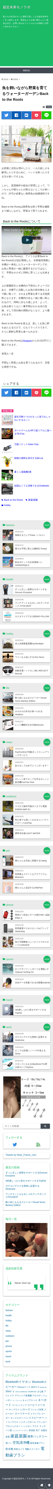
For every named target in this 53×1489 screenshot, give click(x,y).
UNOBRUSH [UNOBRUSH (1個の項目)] (32, 1392)
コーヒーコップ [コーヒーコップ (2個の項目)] (19, 1405)
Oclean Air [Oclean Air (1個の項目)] (43, 1387)
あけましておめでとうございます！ (32, 765)
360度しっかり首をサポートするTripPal (26, 1180)
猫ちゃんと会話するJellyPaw (29, 887)
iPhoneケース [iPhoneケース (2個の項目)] (24, 1387)
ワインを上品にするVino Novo (29, 657)
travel (8, 1356)
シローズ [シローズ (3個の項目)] (25, 1409)
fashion (9, 1310)
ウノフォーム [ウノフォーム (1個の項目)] (17, 1400)
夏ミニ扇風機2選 (22, 472)
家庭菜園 (32, 500)
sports (9, 1351)
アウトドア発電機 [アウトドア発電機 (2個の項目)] (23, 1395)
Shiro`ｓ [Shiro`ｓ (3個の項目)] (10, 1391)
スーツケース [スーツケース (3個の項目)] (22, 1413)
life (7, 1325)
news (8, 1330)
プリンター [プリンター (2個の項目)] (41, 1422)
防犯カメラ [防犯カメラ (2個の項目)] (19, 1449)
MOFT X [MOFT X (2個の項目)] (35, 1387)
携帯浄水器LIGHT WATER (27, 833)
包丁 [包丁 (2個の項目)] (38, 1430)
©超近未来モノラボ (21, 1478)
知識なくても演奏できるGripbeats (31, 485)
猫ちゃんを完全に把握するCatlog (31, 860)
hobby (49, 107)
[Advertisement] (26, 50)
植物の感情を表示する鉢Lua (28, 458)
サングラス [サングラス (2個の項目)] (14, 1409)
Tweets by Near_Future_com (21, 1155)
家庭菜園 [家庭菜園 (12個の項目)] (18, 1436)
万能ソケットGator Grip (26, 444)
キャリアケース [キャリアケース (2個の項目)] (29, 1400)
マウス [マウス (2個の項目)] (35, 1426)
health (9, 1315)
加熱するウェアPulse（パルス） (30, 535)
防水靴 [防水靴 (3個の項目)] (9, 1449)
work (8, 1361)
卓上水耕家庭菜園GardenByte (29, 643)
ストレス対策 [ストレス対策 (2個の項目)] (37, 1409)
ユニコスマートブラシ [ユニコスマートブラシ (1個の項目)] (20, 1430)
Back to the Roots (12, 500)
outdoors (10, 1336)
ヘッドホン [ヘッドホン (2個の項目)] (26, 1426)
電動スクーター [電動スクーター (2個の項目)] (32, 1449)
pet (7, 1341)
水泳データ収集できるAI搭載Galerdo (32, 982)
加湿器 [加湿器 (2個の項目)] (32, 1430)
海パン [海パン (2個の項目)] (9, 1443)
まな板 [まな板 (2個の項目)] (40, 1391)
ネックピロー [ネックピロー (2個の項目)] (16, 1418)
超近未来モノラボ (17, 7)
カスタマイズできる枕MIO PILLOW (32, 616)
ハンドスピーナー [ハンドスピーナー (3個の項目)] (34, 1417)
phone (9, 1346)
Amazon (27, 340)
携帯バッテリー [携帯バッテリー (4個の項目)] (37, 1436)
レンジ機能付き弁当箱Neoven (29, 725)
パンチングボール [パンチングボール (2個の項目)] (27, 1422)
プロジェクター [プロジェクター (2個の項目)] (13, 1426)
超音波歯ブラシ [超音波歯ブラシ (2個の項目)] (37, 1443)
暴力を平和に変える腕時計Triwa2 (31, 548)
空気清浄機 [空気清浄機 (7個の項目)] (21, 1442)
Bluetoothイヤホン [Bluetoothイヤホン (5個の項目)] (19, 1382)
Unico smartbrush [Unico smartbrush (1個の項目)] (21, 1392)
